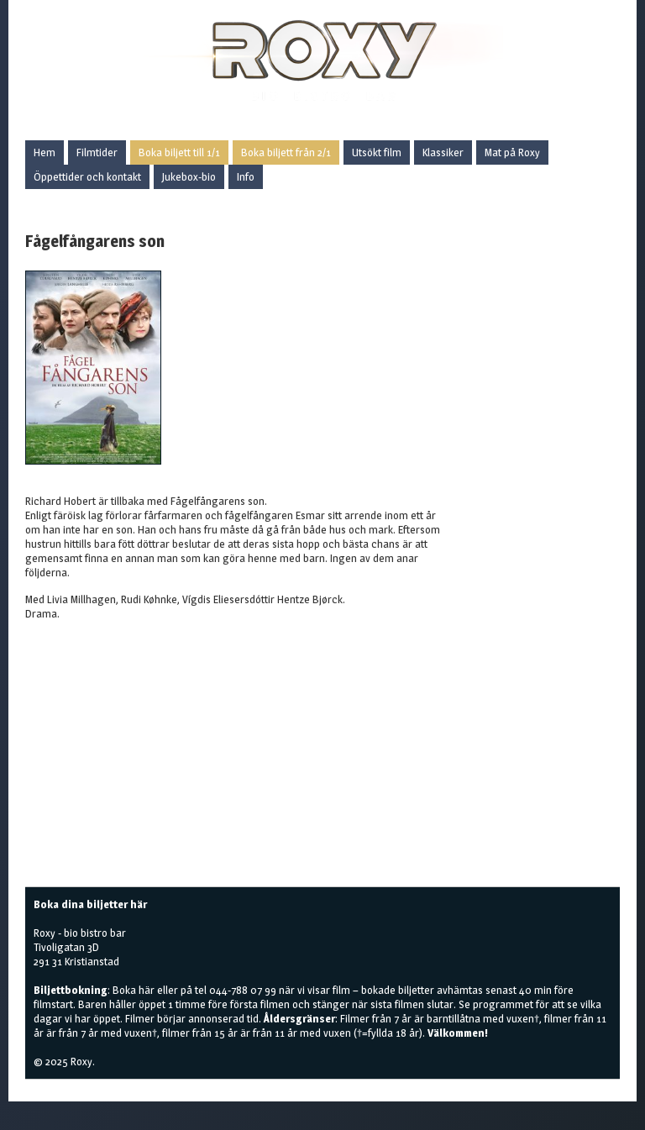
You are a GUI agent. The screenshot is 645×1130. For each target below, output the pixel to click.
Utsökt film (376, 152)
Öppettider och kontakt (87, 176)
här (147, 989)
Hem (44, 152)
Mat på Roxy (512, 152)
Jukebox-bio (189, 176)
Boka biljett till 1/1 (179, 152)
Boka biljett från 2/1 (286, 152)
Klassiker (443, 152)
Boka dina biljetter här (90, 904)
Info (245, 176)
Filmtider (97, 152)
